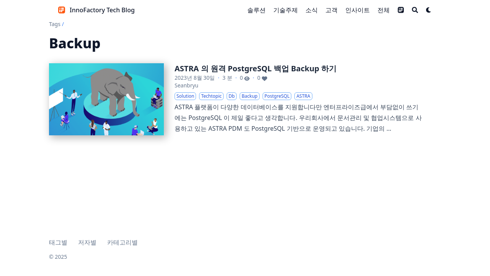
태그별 (58, 242)
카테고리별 (122, 242)
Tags (54, 24)
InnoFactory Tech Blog (102, 10)
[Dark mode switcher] (429, 10)
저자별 (87, 242)
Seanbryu (186, 85)
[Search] (415, 10)
